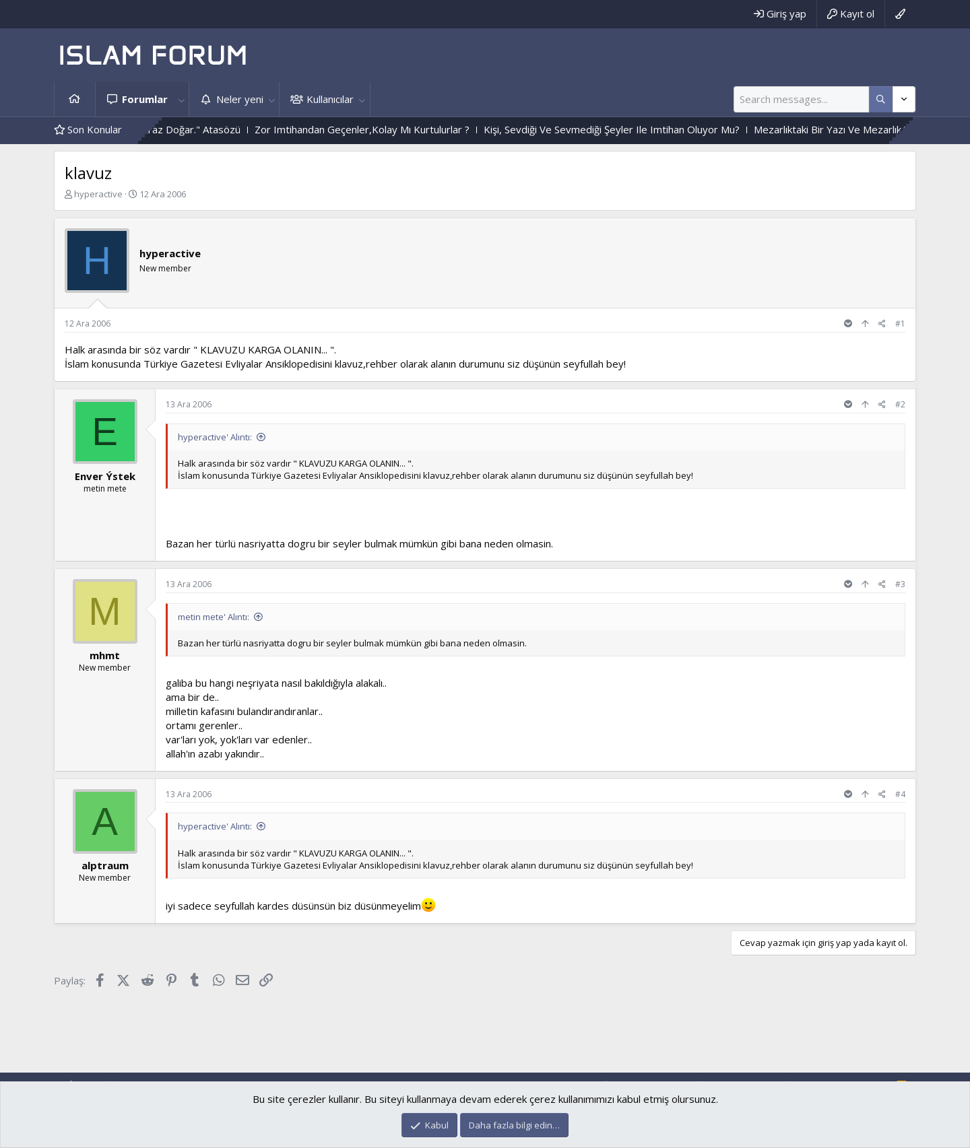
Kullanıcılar (330, 99)
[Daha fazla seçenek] (881, 99)
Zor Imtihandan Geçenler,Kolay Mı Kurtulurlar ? (403, 129)
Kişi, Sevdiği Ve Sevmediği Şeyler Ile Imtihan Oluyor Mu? (653, 129)
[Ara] (801, 99)
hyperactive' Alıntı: (215, 437)
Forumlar (145, 99)
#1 (900, 323)
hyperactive (98, 194)
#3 (900, 584)
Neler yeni (239, 99)
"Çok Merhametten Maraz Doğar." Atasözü (184, 129)
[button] (181, 99)
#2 (900, 404)
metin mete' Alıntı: (213, 617)
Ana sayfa (75, 99)
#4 (900, 794)
